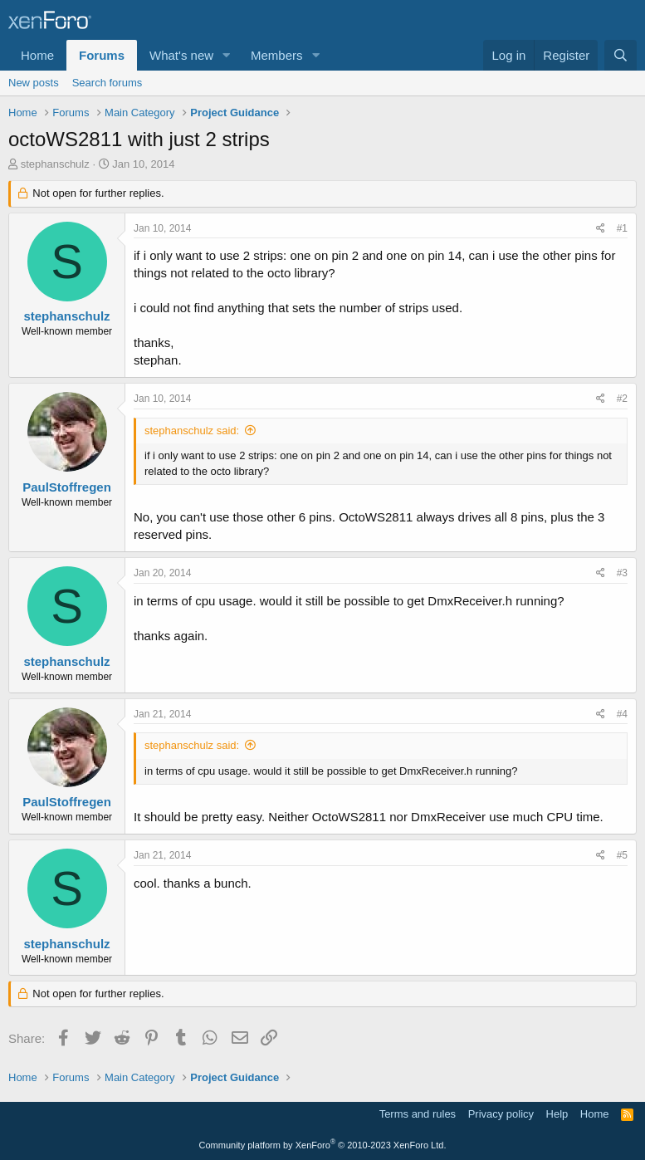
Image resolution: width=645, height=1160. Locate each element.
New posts (33, 82)
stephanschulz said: (191, 430)
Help (557, 1114)
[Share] (600, 228)
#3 (622, 573)
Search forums (107, 82)
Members (277, 55)
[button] (226, 55)
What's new (181, 55)
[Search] (620, 55)
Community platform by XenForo (323, 1145)
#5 (622, 855)
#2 (622, 398)
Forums (102, 55)
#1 (622, 228)
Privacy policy (501, 1114)
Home (37, 55)
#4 (622, 714)
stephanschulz (55, 164)
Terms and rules (417, 1114)
